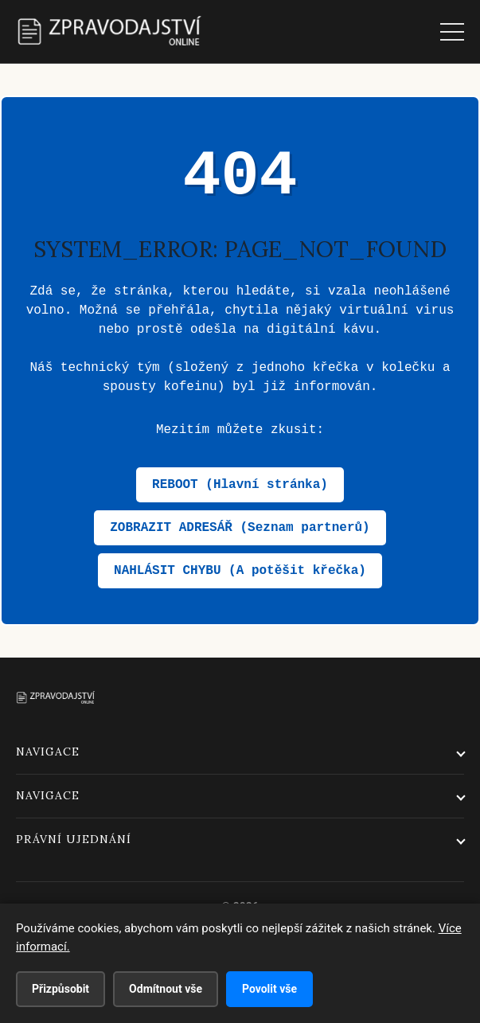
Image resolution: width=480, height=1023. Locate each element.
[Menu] (452, 32)
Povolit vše (269, 988)
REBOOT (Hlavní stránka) (240, 485)
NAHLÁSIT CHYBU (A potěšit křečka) (240, 571)
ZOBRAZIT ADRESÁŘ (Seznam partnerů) (239, 528)
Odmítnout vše (165, 988)
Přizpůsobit (60, 988)
